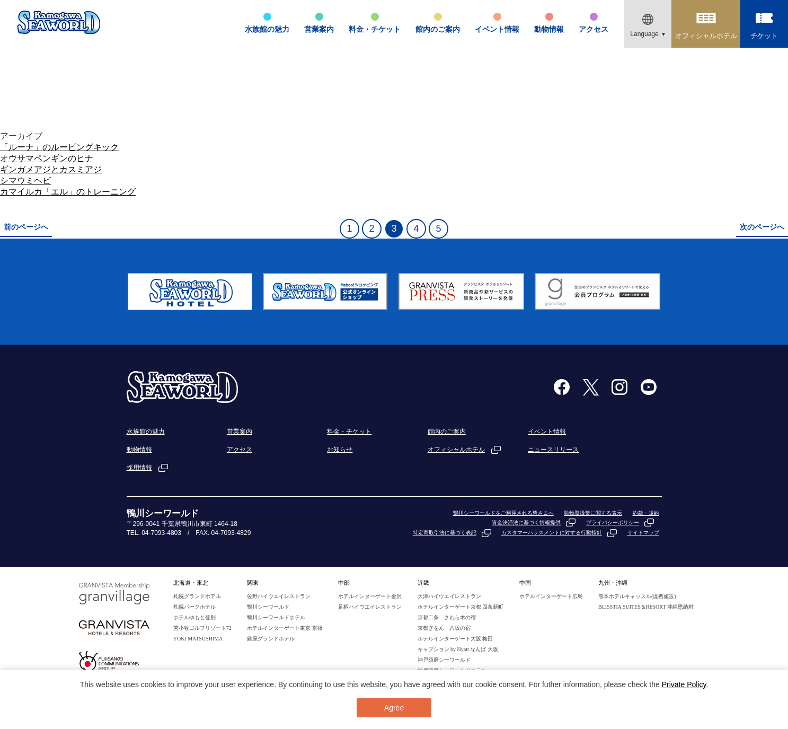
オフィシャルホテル (706, 36)
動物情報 (549, 29)
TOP (697, 118)
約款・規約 (646, 513)
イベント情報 (497, 29)
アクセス (593, 29)
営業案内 (319, 29)
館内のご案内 (437, 29)
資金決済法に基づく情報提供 (526, 522)
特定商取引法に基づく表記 (444, 532)
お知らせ (339, 449)
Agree (394, 708)
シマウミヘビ (25, 180)
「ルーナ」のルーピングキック (59, 147)
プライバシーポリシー (612, 522)
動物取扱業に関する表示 (593, 513)
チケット (764, 36)
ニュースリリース (553, 449)
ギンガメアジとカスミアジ (51, 169)
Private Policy (684, 684)
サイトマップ (643, 532)
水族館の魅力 (267, 29)
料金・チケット (375, 29)
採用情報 (139, 467)
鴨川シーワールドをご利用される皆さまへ (503, 513)
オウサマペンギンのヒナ (46, 158)
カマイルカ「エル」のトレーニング (68, 191)
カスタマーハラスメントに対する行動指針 (551, 532)
